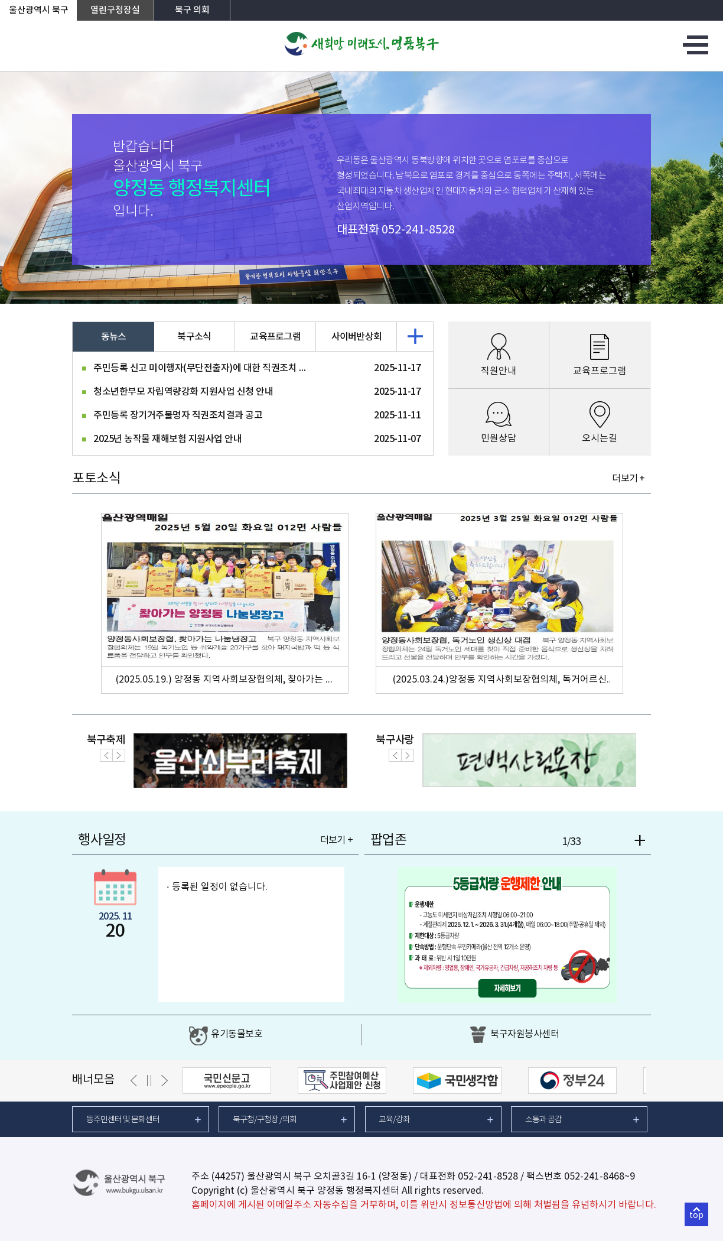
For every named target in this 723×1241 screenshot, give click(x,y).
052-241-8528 (418, 230)
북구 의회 (192, 10)
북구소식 (194, 337)
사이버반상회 (356, 337)
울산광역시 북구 (39, 10)
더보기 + (628, 478)
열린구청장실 (115, 10)
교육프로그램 (275, 337)
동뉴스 (113, 337)
